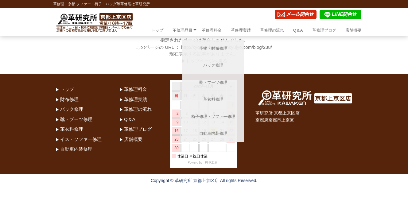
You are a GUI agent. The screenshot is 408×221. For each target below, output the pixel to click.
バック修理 (71, 109)
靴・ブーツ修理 (76, 119)
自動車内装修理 (76, 149)
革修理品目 (182, 30)
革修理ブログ (324, 30)
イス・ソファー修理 (81, 139)
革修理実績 (241, 30)
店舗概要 (353, 30)
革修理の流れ (272, 30)
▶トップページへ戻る (204, 61)
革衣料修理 (71, 129)
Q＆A (298, 30)
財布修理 (69, 99)
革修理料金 (212, 30)
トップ (157, 30)
